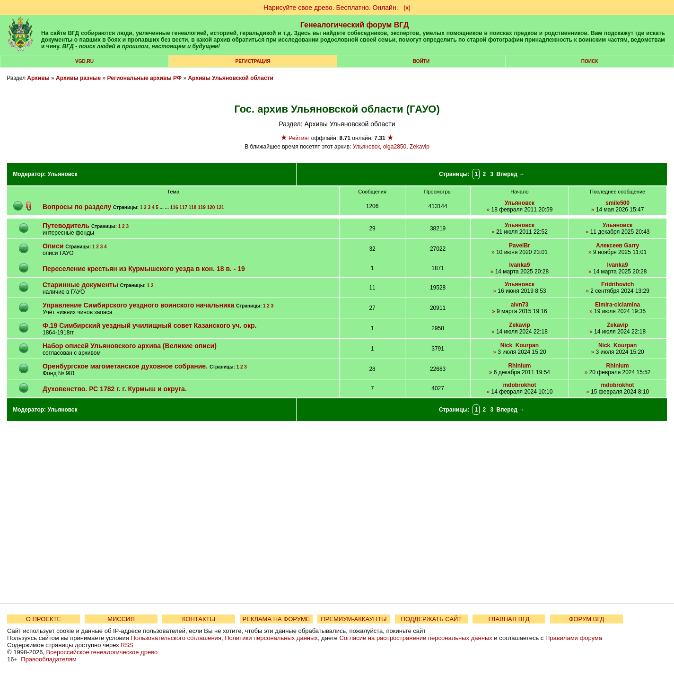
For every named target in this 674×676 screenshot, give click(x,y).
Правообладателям (48, 659)
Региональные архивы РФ (144, 78)
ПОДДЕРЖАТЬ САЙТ (431, 619)
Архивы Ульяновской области (230, 78)
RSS (127, 645)
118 (193, 207)
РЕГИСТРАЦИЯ (253, 61)
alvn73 (519, 304)
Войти (421, 61)
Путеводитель (66, 225)
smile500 (617, 203)
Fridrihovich (617, 284)
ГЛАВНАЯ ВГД (509, 619)
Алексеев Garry (617, 245)
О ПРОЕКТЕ (43, 619)
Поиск (589, 61)
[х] (407, 7)
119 (202, 207)
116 (174, 207)
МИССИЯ (121, 619)
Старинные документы (80, 285)
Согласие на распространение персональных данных (415, 637)
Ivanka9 (519, 265)
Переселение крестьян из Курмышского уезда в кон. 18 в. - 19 (144, 268)
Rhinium (519, 365)
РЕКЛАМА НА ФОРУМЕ (276, 619)
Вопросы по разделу (77, 207)
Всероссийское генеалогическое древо (102, 652)
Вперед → (511, 174)
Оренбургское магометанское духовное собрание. (125, 366)
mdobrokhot (519, 385)
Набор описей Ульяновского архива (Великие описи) (130, 346)
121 (220, 207)
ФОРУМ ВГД (586, 619)
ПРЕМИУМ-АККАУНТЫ (353, 619)
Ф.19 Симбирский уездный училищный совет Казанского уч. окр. (150, 325)
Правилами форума (573, 637)
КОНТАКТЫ (198, 619)
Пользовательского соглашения (176, 637)
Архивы (38, 78)
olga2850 (394, 146)
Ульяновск (366, 146)
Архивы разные (78, 78)
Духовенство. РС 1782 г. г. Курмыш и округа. (115, 389)
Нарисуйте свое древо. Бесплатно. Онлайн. (330, 7)
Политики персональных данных (271, 637)
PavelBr (519, 245)
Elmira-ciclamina (617, 304)
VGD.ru (84, 61)
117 (183, 207)
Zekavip (419, 146)
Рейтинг (299, 138)
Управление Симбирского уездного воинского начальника (138, 305)
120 (211, 207)
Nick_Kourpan (519, 345)
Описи (53, 246)
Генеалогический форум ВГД (354, 25)
